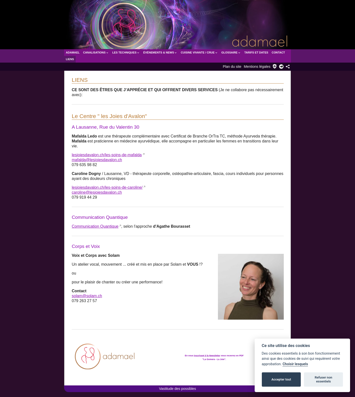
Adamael (73, 52)
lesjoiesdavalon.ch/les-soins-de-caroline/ (107, 187)
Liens (70, 59)
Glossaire (231, 52)
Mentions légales (257, 67)
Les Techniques (126, 52)
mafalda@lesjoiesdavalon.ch (97, 160)
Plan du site (232, 67)
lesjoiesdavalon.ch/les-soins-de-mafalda (107, 155)
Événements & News (160, 52)
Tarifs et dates (256, 52)
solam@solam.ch (87, 296)
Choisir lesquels (295, 364)
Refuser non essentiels (323, 379)
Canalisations (96, 52)
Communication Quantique (95, 226)
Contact (278, 52)
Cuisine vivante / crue (199, 52)
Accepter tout (281, 379)
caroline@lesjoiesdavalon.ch (97, 192)
